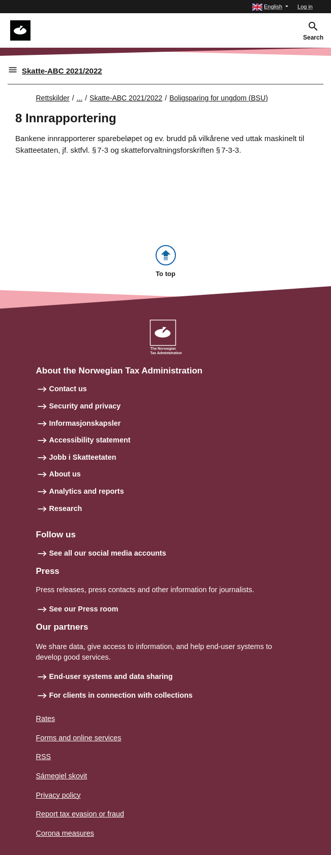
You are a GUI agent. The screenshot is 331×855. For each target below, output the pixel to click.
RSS (43, 757)
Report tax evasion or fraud (80, 814)
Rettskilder (53, 98)
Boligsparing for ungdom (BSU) (218, 98)
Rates (45, 718)
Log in (305, 7)
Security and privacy (85, 406)
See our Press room (83, 609)
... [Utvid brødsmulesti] (80, 98)
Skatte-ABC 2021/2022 (62, 70)
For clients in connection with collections (121, 695)
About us (65, 474)
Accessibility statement (90, 440)
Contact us (68, 389)
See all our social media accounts (107, 553)
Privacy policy (58, 795)
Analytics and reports (86, 491)
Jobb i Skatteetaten (82, 457)
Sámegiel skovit (61, 776)
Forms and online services (79, 738)
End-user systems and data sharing (111, 676)
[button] (270, 7)
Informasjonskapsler (85, 423)
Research (65, 508)
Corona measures (65, 833)
